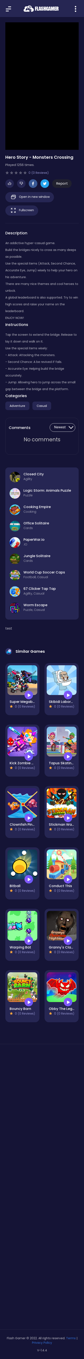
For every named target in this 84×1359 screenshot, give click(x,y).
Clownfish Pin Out (25, 824)
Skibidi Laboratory (64, 701)
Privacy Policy (42, 1343)
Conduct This (60, 885)
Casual (42, 406)
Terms (71, 1338)
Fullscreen (22, 210)
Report (62, 183)
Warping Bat (20, 947)
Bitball (15, 885)
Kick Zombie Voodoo (27, 763)
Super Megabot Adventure (32, 701)
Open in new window (30, 197)
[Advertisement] (42, 1099)
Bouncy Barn (20, 1008)
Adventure (17, 406)
